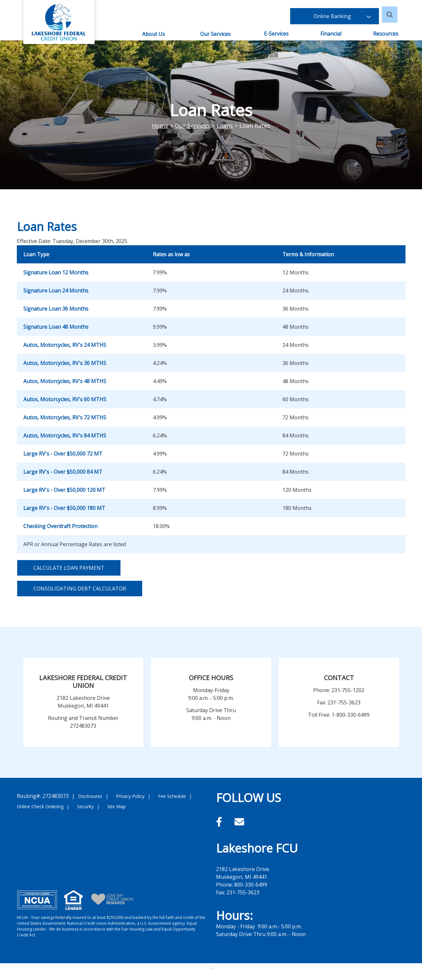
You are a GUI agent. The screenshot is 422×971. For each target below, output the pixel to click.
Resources (386, 33)
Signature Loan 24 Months (55, 290)
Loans (224, 125)
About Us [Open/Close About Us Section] (153, 34)
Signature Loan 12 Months (55, 272)
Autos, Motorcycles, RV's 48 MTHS (64, 381)
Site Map (116, 806)
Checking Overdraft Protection (60, 526)
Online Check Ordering (40, 806)
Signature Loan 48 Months (55, 326)
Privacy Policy (130, 796)
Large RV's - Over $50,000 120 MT (64, 489)
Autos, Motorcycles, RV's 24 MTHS (64, 344)
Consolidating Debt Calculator (79, 588)
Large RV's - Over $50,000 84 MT (62, 471)
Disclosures (90, 796)
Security (85, 806)
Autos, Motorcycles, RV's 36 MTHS (64, 363)
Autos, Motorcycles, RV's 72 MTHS (64, 417)
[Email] (239, 821)
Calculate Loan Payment (68, 567)
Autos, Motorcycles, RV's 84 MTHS (64, 435)
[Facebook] (220, 821)
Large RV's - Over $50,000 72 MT (62, 453)
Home (160, 125)
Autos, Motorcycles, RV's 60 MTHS (64, 399)
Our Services (192, 125)
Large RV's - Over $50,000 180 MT (64, 508)
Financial (331, 33)
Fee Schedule (172, 796)
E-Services (276, 33)
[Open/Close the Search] (391, 14)
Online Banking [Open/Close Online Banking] (342, 14)
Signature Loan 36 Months (55, 308)
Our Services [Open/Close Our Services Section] (215, 34)
